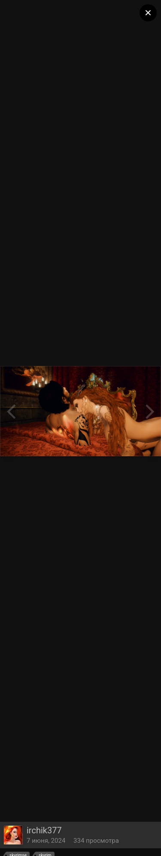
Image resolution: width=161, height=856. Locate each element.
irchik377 (44, 830)
